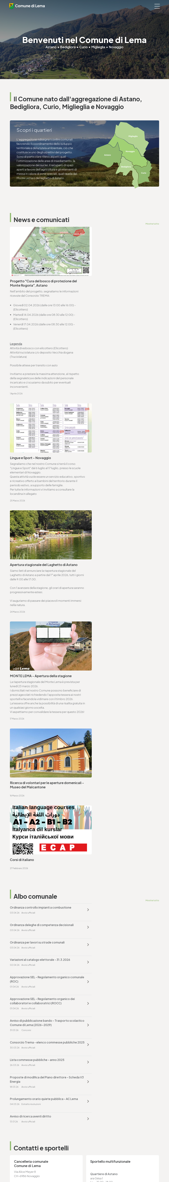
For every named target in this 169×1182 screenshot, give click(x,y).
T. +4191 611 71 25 (24, 860)
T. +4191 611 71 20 (97, 1092)
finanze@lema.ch (98, 1096)
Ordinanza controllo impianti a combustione (40, 608)
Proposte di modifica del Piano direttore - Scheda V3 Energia (116, 689)
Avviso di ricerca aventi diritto (107, 708)
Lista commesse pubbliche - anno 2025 (37, 687)
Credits (97, 1170)
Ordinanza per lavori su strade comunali (37, 626)
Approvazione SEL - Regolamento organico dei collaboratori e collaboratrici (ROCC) (119, 645)
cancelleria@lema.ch (27, 784)
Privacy (63, 1170)
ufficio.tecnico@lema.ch (30, 865)
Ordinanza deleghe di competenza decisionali (119, 608)
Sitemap (87, 1170)
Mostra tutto (152, 223)
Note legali (74, 1170)
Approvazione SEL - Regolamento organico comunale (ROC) (40, 645)
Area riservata (110, 1170)
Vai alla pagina (26, 820)
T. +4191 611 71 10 (20, 1131)
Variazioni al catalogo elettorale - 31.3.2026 (117, 626)
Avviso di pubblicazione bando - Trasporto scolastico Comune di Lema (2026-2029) (39, 667)
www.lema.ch (23, 788)
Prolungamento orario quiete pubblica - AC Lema (40, 711)
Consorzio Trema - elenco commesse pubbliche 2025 (113, 667)
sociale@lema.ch (21, 1135)
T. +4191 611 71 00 (24, 780)
